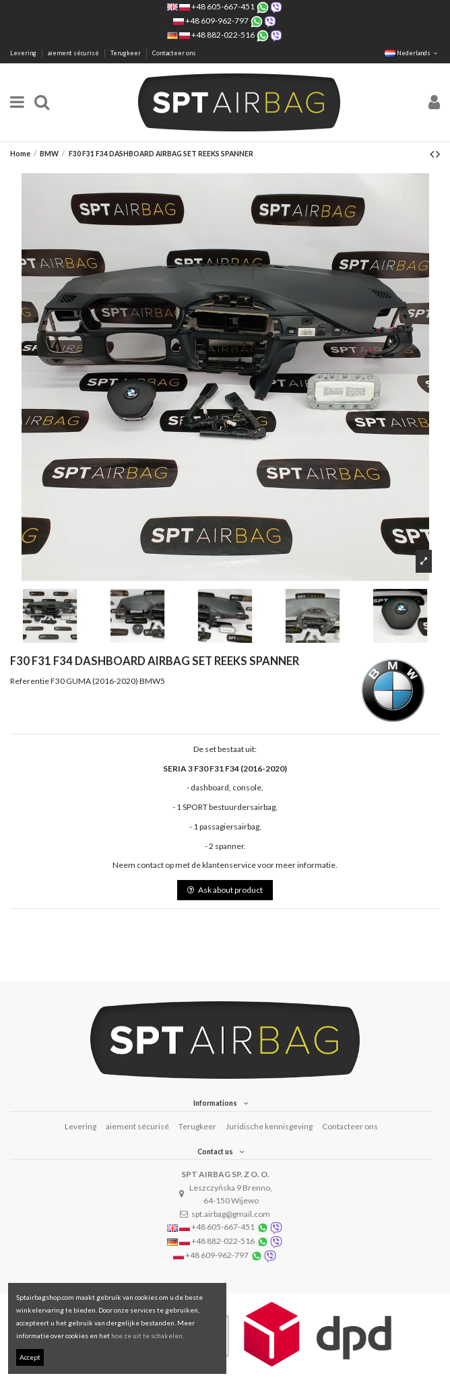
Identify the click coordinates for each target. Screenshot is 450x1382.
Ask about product (225, 890)
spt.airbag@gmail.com (230, 1214)
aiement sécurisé (74, 53)
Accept (30, 1357)
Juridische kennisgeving (269, 1126)
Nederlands (412, 53)
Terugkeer (126, 53)
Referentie (29, 681)
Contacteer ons (174, 53)
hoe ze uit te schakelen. (147, 1335)
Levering (24, 53)
